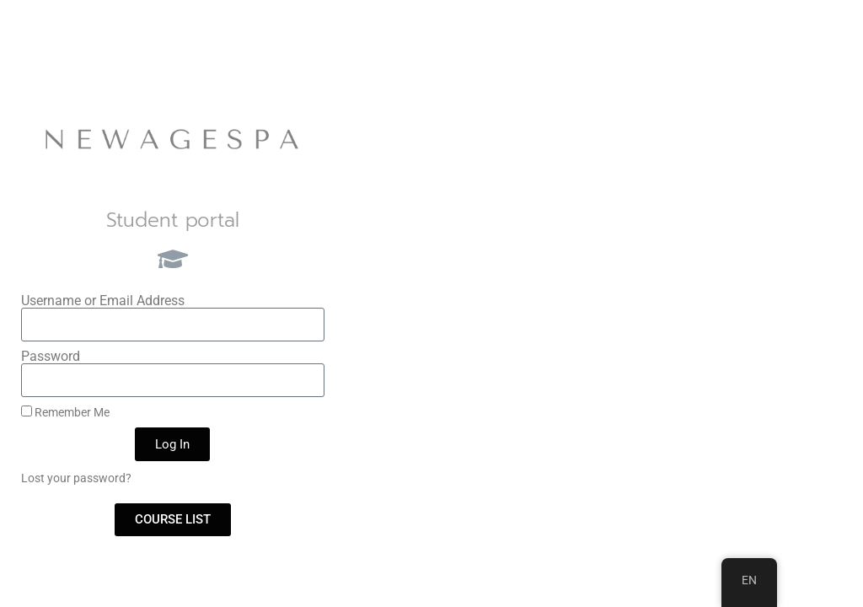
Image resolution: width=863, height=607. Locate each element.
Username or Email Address (103, 301)
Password (50, 356)
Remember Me (65, 412)
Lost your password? (76, 478)
